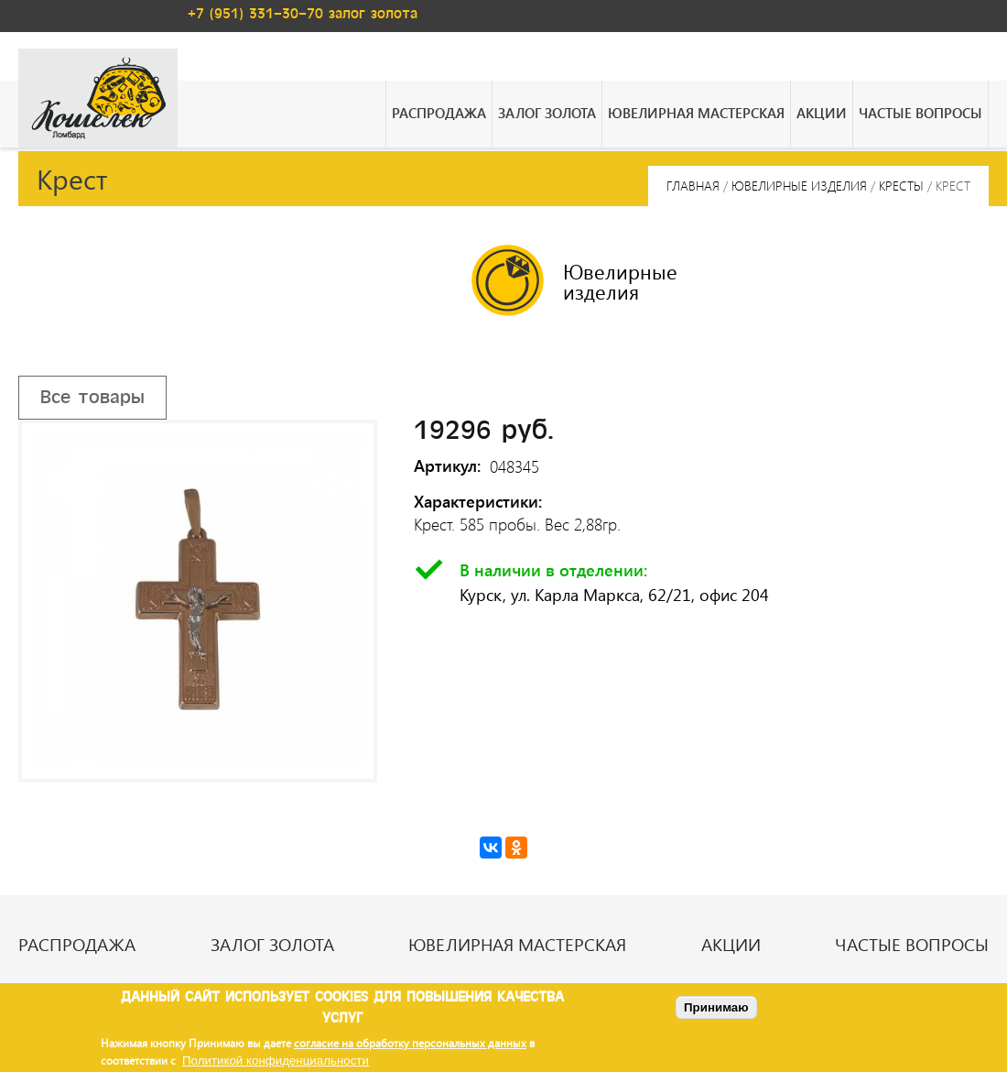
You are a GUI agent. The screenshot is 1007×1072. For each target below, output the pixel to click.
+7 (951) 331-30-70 (255, 14)
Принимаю (716, 1007)
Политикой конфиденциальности (275, 1060)
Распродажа (439, 113)
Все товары (92, 397)
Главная (693, 185)
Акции (821, 113)
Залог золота (547, 113)
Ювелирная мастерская (696, 113)
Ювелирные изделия (799, 185)
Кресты (901, 185)
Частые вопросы (920, 113)
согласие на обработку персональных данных (410, 1042)
